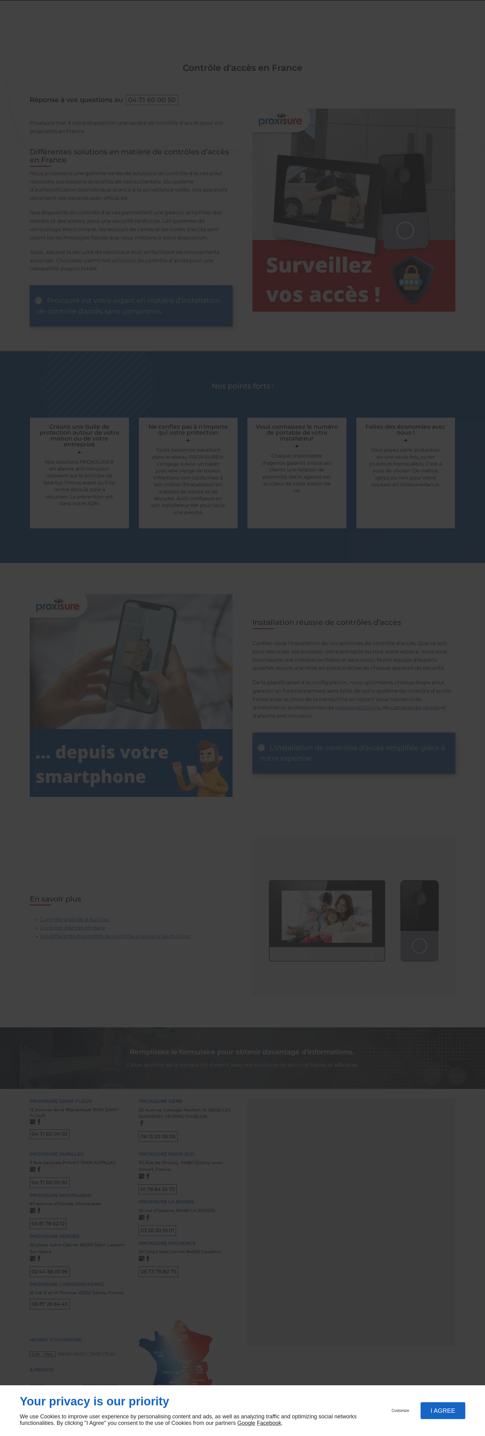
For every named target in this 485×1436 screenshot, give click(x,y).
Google (246, 1423)
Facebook (269, 1423)
